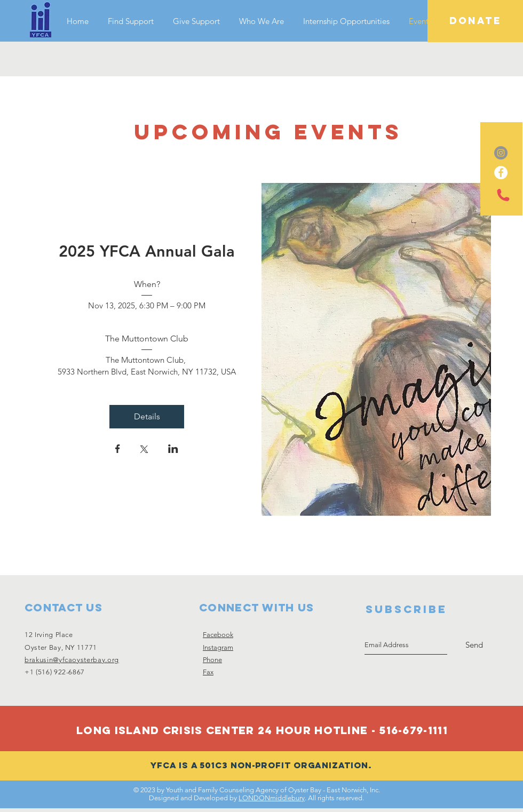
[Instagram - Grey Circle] (501, 153)
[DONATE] (475, 21)
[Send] (474, 645)
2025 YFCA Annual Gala (147, 251)
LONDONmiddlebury (272, 798)
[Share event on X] (144, 450)
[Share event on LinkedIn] (173, 449)
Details (147, 416)
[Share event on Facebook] (117, 449)
